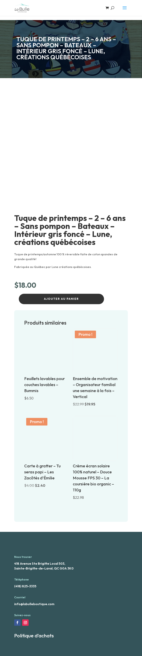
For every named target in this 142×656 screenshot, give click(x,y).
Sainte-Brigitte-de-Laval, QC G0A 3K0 (44, 568)
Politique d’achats (34, 635)
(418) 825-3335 (25, 586)
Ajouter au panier (61, 299)
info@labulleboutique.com (34, 604)
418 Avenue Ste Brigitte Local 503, (39, 563)
